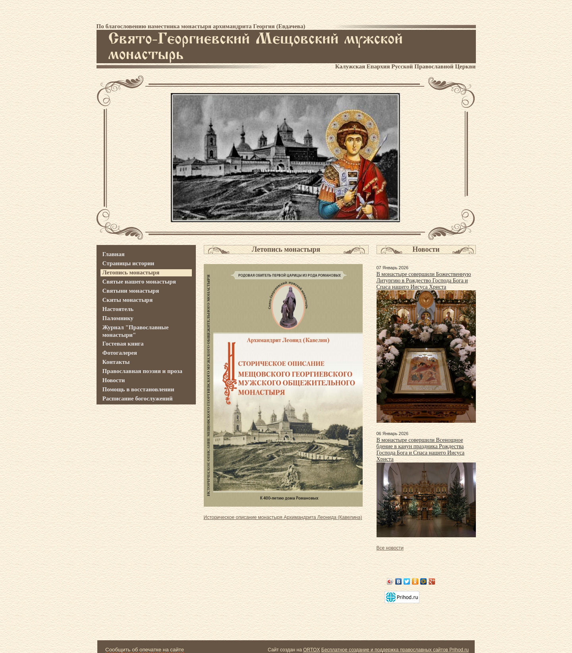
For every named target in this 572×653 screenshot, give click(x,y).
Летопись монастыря (131, 272)
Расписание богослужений (137, 398)
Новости (113, 380)
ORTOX (311, 650)
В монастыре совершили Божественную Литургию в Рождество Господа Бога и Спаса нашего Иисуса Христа (424, 280)
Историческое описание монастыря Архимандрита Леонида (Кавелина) (283, 517)
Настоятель (118, 309)
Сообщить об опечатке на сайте (144, 650)
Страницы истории (128, 263)
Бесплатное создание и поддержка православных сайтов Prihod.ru (395, 650)
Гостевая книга (123, 343)
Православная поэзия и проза (142, 371)
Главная (113, 254)
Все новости (390, 548)
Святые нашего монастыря (139, 281)
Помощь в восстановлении (138, 389)
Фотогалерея (119, 353)
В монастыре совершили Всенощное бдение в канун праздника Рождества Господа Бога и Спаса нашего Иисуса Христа (421, 449)
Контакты (116, 362)
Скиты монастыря (127, 300)
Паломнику (117, 318)
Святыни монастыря (130, 291)
